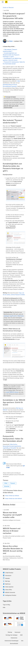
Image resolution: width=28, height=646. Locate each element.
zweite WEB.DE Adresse (12, 392)
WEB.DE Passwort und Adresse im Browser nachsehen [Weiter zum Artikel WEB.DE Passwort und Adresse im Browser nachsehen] (11, 530)
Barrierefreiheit (14, 643)
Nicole (11, 41)
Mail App (7, 581)
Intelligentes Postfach (10, 595)
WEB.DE (6, 2)
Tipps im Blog (6, 604)
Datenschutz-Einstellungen (11, 640)
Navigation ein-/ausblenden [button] (2, 2)
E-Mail (18, 81)
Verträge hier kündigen (11, 635)
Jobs (22, 640)
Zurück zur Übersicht (8, 7)
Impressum (17, 632)
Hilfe (4, 607)
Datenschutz (14, 638)
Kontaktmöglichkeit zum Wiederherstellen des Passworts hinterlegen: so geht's (11, 54)
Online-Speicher (9, 587)
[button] (6, 483)
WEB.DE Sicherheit (10, 592)
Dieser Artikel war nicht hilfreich (12, 498)
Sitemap (10, 632)
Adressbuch (8, 575)
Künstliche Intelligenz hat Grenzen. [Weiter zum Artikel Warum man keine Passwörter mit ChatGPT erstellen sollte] (12, 520)
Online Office (8, 589)
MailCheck (8, 584)
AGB (21, 635)
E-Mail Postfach (9, 572)
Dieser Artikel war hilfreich (11, 495)
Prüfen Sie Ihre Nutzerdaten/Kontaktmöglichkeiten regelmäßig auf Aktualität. (12, 446)
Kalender (7, 578)
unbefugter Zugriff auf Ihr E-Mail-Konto (14, 316)
